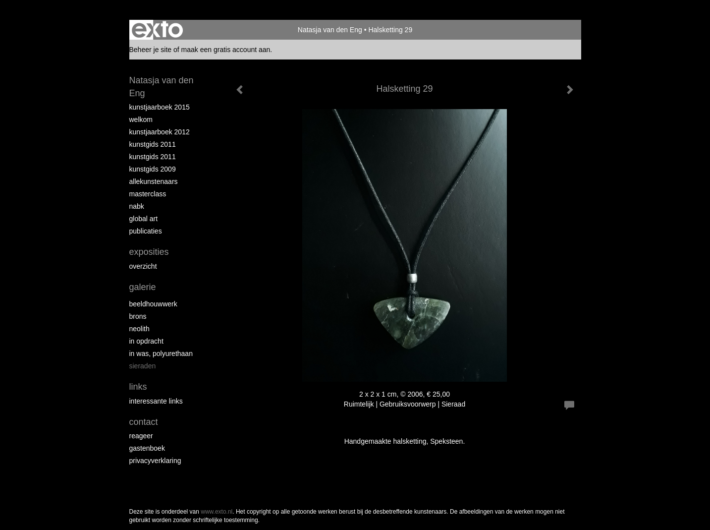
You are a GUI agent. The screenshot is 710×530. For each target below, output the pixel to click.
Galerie (142, 287)
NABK (136, 206)
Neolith (139, 329)
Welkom (141, 119)
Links (138, 387)
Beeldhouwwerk (153, 304)
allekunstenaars (153, 181)
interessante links (156, 401)
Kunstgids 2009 (152, 169)
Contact (143, 422)
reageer (141, 436)
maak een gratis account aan (226, 50)
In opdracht (146, 341)
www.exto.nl (216, 511)
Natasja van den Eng (330, 30)
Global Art (143, 219)
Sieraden (142, 366)
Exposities (149, 252)
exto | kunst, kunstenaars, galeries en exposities (157, 30)
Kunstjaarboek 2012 (159, 132)
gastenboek (147, 448)
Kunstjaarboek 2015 (159, 107)
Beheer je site (150, 50)
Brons (138, 316)
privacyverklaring (155, 461)
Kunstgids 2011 (152, 144)
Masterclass (147, 194)
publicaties (145, 231)
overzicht (143, 266)
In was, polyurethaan (161, 353)
